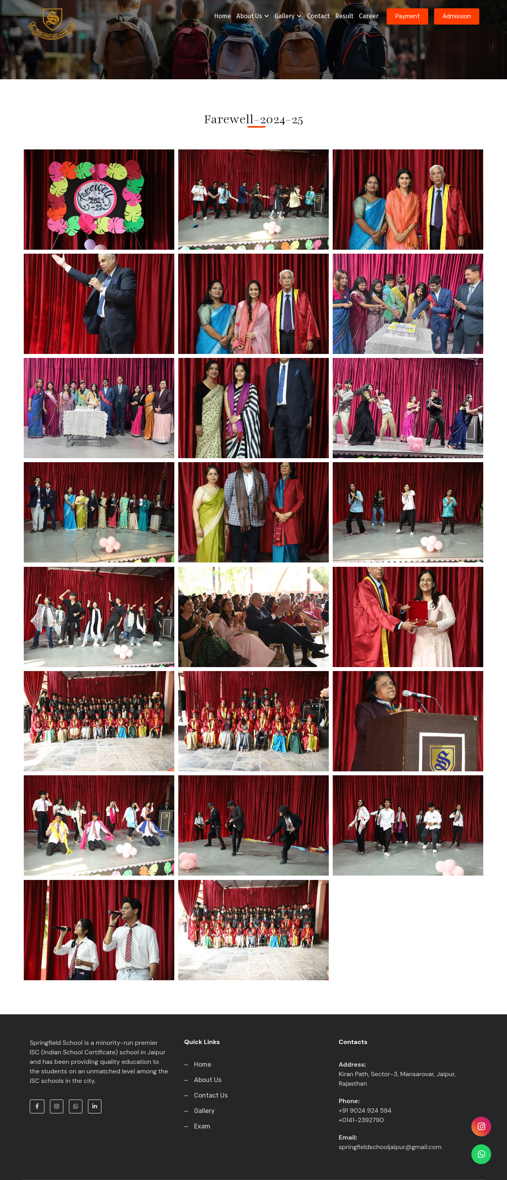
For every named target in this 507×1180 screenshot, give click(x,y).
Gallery (287, 16)
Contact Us (211, 1095)
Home (222, 16)
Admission (456, 16)
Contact (318, 16)
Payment (407, 16)
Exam (202, 1126)
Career (369, 16)
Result (344, 16)
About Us (252, 16)
